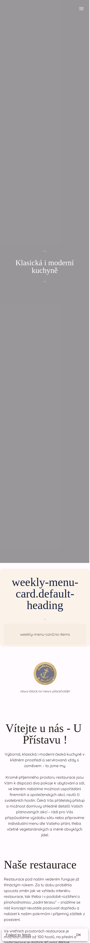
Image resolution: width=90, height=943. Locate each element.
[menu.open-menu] (81, 9)
